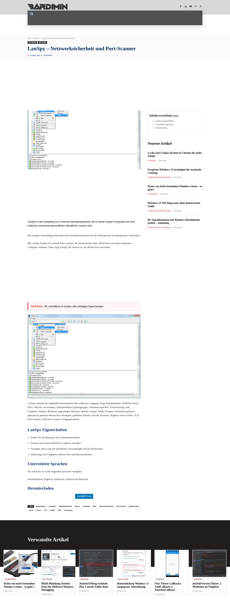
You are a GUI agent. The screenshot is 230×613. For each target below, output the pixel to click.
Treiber (52, 510)
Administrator (41, 506)
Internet (152, 160)
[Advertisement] (115, 88)
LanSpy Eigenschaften (164, 121)
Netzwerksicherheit (106, 506)
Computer (94, 403)
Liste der (50, 448)
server (31, 510)
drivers (77, 506)
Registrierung (134, 506)
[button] (31, 14)
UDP (59, 510)
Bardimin (48, 55)
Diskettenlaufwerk (65, 506)
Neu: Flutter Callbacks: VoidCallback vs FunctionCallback (168, 586)
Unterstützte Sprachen (164, 124)
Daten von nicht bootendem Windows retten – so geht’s (19, 585)
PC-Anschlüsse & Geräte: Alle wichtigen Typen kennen (73, 306)
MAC (94, 506)
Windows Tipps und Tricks (159, 227)
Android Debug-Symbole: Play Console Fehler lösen (93, 585)
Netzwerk (36, 38)
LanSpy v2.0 (84, 496)
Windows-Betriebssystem (159, 177)
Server (38, 510)
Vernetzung (68, 510)
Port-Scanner (121, 506)
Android (84, 579)
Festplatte (86, 506)
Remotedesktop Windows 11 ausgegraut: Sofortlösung (133, 585)
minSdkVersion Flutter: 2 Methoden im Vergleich (207, 585)
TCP (45, 510)
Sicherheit (153, 194)
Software (42, 42)
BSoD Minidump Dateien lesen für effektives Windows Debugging (58, 586)
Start (29, 38)
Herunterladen (161, 128)
